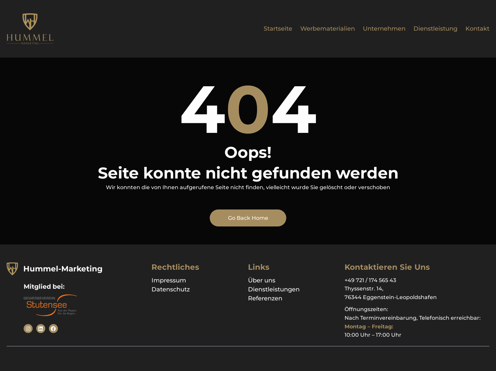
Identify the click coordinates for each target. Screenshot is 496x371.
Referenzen (265, 298)
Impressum (168, 280)
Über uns (261, 280)
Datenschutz (170, 289)
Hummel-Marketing (63, 268)
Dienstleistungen (274, 289)
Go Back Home (248, 218)
